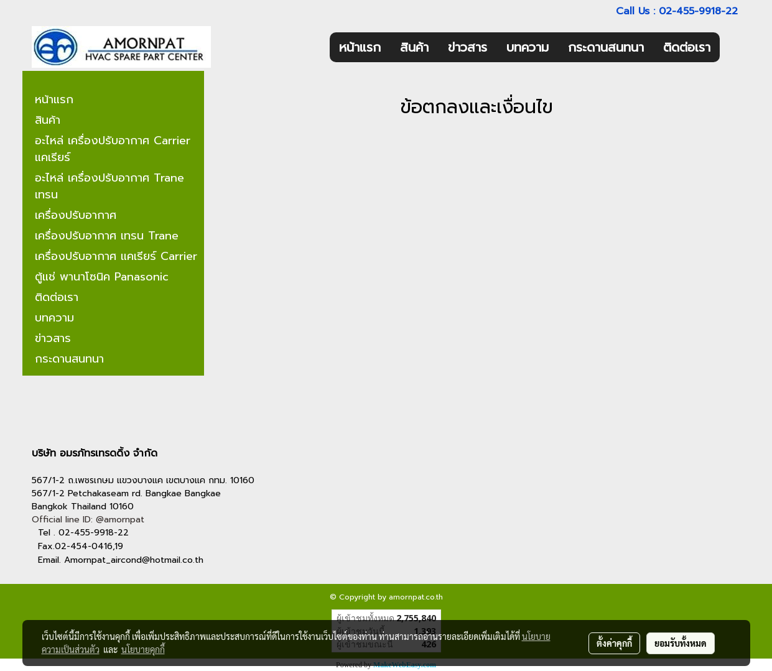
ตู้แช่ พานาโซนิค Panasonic (102, 276)
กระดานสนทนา (606, 47)
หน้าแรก (360, 47)
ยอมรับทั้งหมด (680, 643)
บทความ (527, 47)
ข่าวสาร (467, 47)
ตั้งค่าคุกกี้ (614, 643)
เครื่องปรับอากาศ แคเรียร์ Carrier (116, 256)
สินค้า (414, 47)
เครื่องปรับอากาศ (75, 215)
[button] (731, 47)
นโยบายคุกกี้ (143, 649)
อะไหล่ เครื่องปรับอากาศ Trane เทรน (109, 186)
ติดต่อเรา (686, 47)
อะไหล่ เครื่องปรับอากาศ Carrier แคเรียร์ (112, 149)
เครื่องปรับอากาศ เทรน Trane (107, 235)
